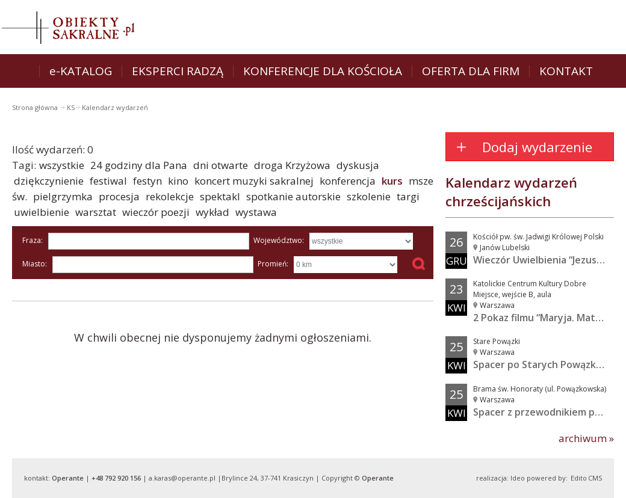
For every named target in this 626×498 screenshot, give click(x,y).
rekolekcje (170, 196)
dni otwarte (220, 165)
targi (408, 196)
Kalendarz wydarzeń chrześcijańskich (511, 191)
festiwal (108, 181)
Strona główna (36, 107)
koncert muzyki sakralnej (254, 181)
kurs (392, 181)
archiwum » (586, 438)
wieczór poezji (156, 212)
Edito (579, 477)
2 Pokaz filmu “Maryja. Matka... (543, 317)
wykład (212, 212)
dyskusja (357, 165)
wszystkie (61, 165)
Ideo (517, 477)
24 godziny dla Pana (138, 165)
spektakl (220, 196)
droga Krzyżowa (292, 165)
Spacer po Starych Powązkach (542, 364)
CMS (595, 477)
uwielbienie (41, 212)
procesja (119, 196)
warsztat (95, 212)
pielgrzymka (63, 196)
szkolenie (369, 196)
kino (178, 181)
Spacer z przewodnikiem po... (540, 412)
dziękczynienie (49, 181)
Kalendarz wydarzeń (115, 107)
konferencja (348, 181)
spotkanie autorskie (293, 196)
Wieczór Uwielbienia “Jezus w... (543, 259)
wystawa (256, 212)
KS (71, 107)
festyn (147, 181)
